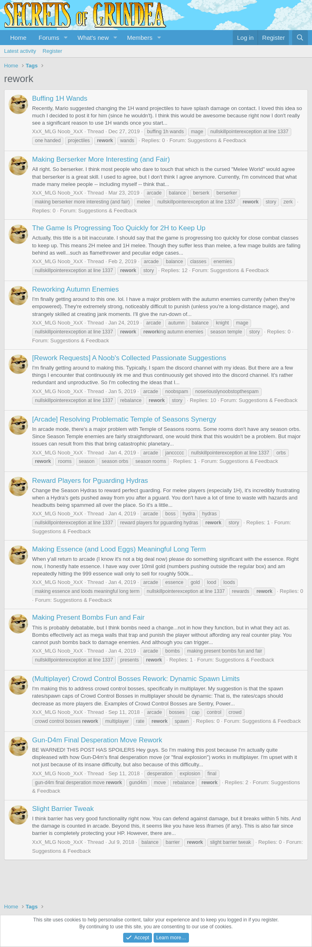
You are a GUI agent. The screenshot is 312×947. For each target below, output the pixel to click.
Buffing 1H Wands (59, 98)
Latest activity (20, 51)
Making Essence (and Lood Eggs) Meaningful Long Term (119, 549)
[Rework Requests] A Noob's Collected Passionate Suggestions (129, 358)
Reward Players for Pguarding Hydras (90, 480)
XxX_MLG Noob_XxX (57, 131)
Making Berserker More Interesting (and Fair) (101, 159)
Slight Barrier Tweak (63, 809)
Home (18, 37)
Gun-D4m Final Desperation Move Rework (97, 740)
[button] (66, 37)
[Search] (300, 37)
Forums (49, 37)
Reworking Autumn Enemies (75, 289)
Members (140, 37)
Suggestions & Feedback (217, 140)
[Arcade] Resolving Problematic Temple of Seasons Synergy (124, 419)
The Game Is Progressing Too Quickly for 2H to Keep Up (119, 228)
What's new (93, 37)
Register (52, 51)
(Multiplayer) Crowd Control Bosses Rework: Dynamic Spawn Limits (136, 679)
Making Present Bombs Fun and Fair (88, 617)
